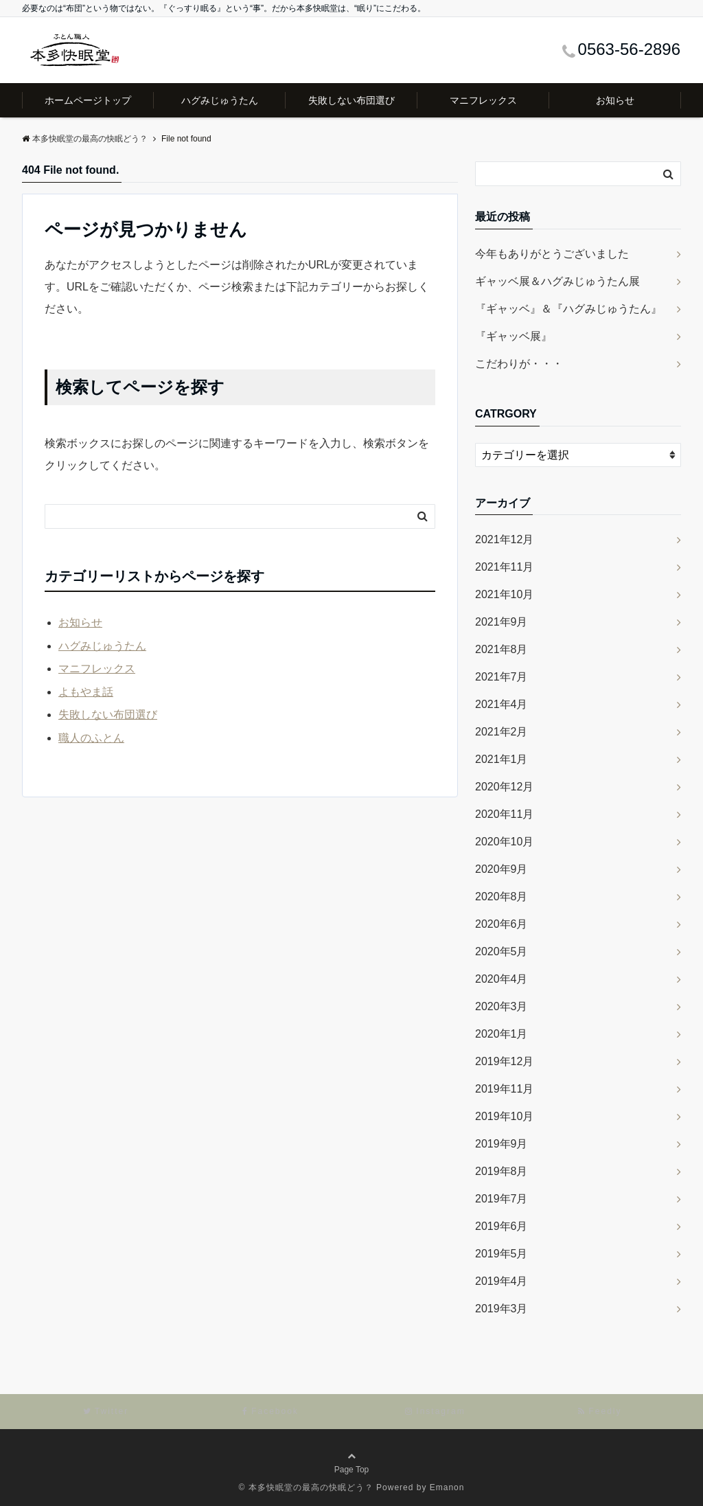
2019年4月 (501, 1281)
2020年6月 (501, 924)
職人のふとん (91, 738)
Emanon (447, 1487)
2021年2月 (501, 732)
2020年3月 (501, 1006)
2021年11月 (504, 567)
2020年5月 (501, 951)
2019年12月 (504, 1061)
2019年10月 (504, 1116)
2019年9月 (501, 1144)
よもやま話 (85, 692)
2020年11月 (504, 814)
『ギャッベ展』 (513, 336)
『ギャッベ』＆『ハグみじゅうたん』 (568, 309)
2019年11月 (504, 1089)
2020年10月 (504, 841)
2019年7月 (501, 1199)
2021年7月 (501, 677)
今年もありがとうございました (552, 254)
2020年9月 (501, 869)
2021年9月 (501, 622)
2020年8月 (501, 896)
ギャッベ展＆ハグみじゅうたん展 (557, 281)
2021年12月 (504, 539)
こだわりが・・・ (519, 363)
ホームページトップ (88, 100)
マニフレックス (483, 100)
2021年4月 (501, 704)
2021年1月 (501, 759)
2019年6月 (501, 1226)
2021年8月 (501, 649)
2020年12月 (504, 786)
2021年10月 (504, 594)
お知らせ (615, 100)
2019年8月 (501, 1171)
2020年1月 (501, 1034)
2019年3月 (501, 1308)
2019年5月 (501, 1253)
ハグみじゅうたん (219, 100)
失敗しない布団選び (351, 100)
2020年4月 (501, 979)
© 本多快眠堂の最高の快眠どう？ (306, 1487)
